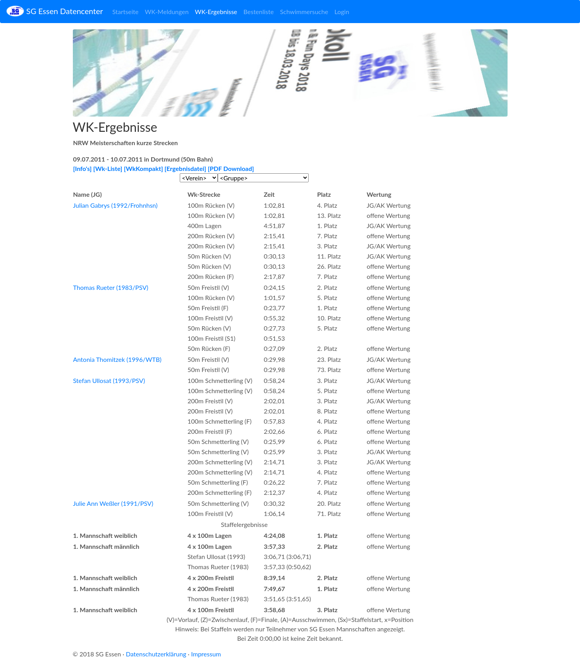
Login (341, 11)
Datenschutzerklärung (156, 654)
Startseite (125, 11)
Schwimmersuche (304, 11)
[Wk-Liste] (107, 168)
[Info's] (82, 168)
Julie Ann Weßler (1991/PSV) (113, 503)
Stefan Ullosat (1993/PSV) (109, 380)
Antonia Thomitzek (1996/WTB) (117, 359)
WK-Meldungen (167, 11)
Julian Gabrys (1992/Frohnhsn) (115, 205)
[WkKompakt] (143, 168)
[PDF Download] (231, 168)
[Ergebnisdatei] (185, 168)
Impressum (206, 654)
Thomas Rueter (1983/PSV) (110, 287)
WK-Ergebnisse (216, 11)
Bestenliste (259, 11)
